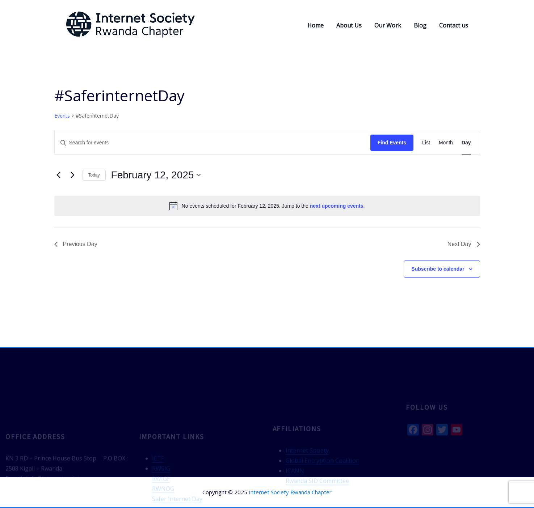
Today (94, 175)
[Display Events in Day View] (466, 142)
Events (62, 115)
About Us (349, 25)
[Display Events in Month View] (446, 142)
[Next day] (72, 175)
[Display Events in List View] (426, 142)
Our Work (387, 25)
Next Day (463, 244)
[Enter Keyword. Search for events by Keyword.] (212, 142)
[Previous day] (58, 175)
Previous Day (75, 244)
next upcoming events (336, 206)
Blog (420, 25)
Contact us (453, 25)
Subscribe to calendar (437, 269)
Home (315, 25)
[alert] (267, 206)
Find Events (392, 142)
